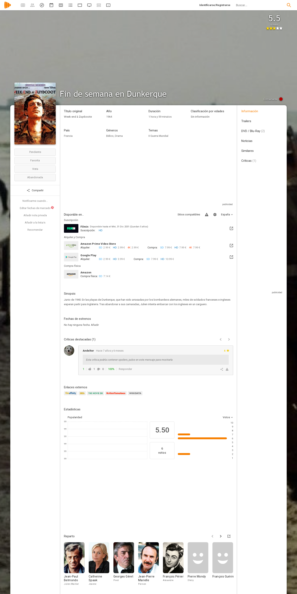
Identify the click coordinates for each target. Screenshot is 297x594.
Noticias (246, 141)
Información (249, 111)
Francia (68, 135)
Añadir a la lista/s (35, 222)
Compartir (35, 190)
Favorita (35, 160)
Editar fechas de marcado (37, 208)
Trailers (246, 121)
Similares (247, 151)
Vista (35, 168)
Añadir (95, 324)
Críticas (248, 161)
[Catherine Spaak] (101, 565)
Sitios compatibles (189, 214)
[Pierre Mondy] (200, 565)
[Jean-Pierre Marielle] (150, 565)
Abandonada (35, 177)
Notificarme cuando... (35, 200)
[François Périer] (175, 565)
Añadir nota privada (35, 215)
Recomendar (35, 229)
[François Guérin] (224, 565)
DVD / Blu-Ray (253, 131)
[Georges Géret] (125, 565)
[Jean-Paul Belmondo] (76, 565)
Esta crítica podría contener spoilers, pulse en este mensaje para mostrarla (129, 359)
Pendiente (35, 152)
